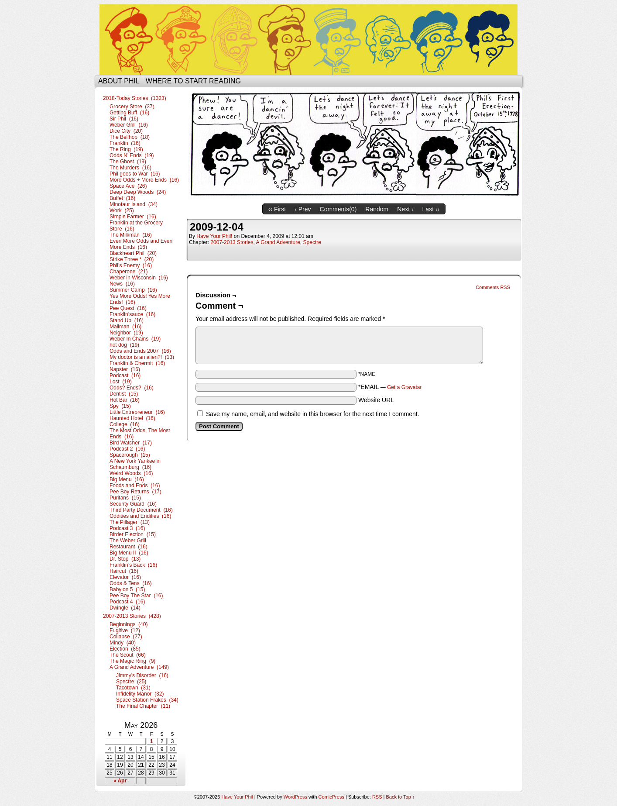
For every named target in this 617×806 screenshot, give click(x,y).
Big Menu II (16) (129, 553)
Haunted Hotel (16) (132, 418)
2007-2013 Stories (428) (132, 616)
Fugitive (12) (125, 630)
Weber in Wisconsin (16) (139, 278)
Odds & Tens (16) (131, 583)
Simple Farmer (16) (133, 217)
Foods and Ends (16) (135, 485)
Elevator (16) (125, 577)
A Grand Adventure (278, 242)
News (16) (122, 284)
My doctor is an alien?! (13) (142, 357)
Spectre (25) (131, 682)
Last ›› (431, 209)
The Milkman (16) (131, 235)
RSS (377, 796)
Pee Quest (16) (128, 308)
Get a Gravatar (404, 387)
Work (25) (122, 210)
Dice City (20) (126, 131)
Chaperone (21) (128, 272)
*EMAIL (390, 386)
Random (376, 209)
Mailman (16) (125, 327)
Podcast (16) (125, 375)
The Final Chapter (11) (143, 706)
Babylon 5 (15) (127, 589)
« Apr (120, 781)
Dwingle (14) (125, 608)
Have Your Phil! (214, 236)
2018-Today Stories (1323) (134, 98)
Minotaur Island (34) (134, 204)
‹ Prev (303, 209)
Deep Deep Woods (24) (138, 192)
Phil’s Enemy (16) (131, 265)
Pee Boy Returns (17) (135, 492)
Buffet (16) (122, 198)
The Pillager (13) (130, 522)
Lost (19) (121, 382)
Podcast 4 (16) (127, 602)
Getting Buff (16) (129, 113)
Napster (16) (125, 369)
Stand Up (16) (127, 320)
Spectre (312, 242)
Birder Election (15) (133, 534)
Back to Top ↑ (400, 796)
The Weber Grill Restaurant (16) (128, 543)
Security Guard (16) (133, 504)
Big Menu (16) (127, 479)
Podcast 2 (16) (127, 449)
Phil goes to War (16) (135, 174)
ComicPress (331, 796)
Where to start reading (193, 81)
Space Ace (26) (128, 186)
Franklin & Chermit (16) (137, 363)
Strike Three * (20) (132, 259)
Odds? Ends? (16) (132, 388)
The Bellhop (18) (130, 137)
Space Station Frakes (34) (147, 700)
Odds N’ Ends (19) (132, 155)
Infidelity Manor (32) (140, 694)
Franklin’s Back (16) (133, 565)
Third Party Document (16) (141, 510)
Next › (405, 209)
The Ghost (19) (128, 161)
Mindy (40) (123, 643)
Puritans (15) (125, 498)
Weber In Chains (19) (135, 339)
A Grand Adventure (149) (139, 667)
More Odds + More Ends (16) (144, 180)
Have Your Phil (308, 39)
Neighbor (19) (126, 333)
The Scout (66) (128, 655)
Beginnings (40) (128, 624)
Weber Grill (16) (129, 125)
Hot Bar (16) (125, 400)
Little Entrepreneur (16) (137, 412)
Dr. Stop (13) (125, 559)
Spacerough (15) (130, 455)
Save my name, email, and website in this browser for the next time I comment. (312, 413)
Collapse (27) (126, 637)
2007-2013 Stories (231, 242)
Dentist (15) (124, 394)
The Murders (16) (130, 168)
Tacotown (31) (133, 688)
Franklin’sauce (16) (132, 314)
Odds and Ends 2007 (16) (140, 351)
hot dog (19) (124, 345)
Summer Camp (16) (133, 290)
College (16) (125, 424)
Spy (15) (120, 406)
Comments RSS (493, 287)
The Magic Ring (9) (132, 661)
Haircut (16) (124, 571)
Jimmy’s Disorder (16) (142, 675)
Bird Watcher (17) (131, 443)
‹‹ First (277, 209)
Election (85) (125, 649)
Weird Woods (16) (131, 473)
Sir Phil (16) (124, 119)
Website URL (376, 399)
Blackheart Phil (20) (133, 253)
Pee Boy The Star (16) (136, 595)
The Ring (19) (126, 149)
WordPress (295, 796)
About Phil (119, 81)
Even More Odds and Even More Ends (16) (141, 244)
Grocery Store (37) (132, 106)
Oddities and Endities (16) (140, 516)
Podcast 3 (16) (127, 528)
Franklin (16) (125, 143)
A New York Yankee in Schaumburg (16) (135, 464)
